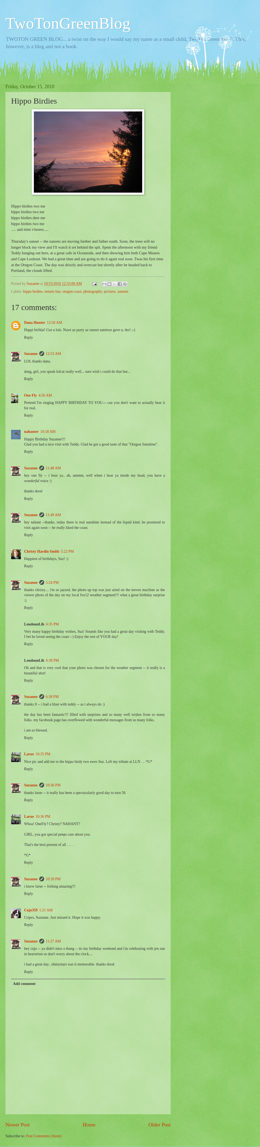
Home (89, 1125)
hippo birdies (33, 291)
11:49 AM (53, 515)
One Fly (30, 395)
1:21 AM (46, 910)
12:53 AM (53, 354)
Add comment (24, 984)
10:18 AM (48, 432)
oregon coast (72, 291)
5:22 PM (67, 551)
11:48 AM (53, 468)
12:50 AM (54, 323)
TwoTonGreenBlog (68, 23)
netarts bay (52, 291)
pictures (110, 291)
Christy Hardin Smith (41, 551)
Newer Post (17, 1125)
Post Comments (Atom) (43, 1136)
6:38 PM (52, 660)
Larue (29, 754)
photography (92, 291)
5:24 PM (52, 583)
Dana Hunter (34, 323)
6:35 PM (52, 624)
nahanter (31, 432)
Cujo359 (31, 910)
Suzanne (31, 354)
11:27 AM (53, 941)
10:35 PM (42, 754)
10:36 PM (53, 785)
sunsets (123, 291)
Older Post (159, 1125)
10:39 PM (53, 879)
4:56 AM (45, 395)
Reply (28, 337)
